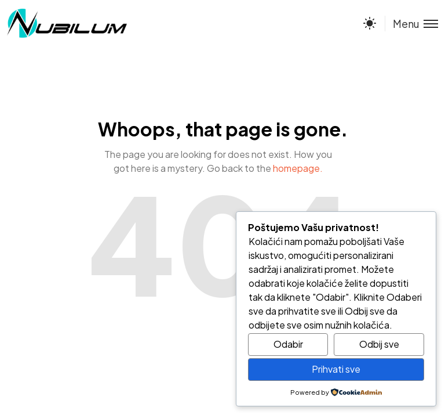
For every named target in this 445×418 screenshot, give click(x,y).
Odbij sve (379, 344)
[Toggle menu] (411, 23)
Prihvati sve (336, 369)
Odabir (288, 344)
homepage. (298, 168)
